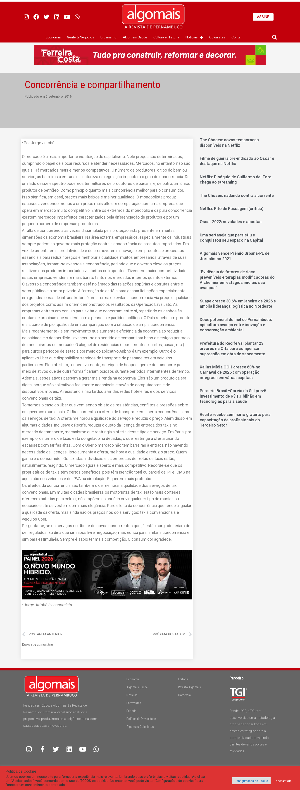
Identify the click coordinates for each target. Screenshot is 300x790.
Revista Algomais (189, 687)
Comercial (184, 695)
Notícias (132, 695)
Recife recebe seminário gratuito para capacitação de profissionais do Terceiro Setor (235, 419)
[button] (274, 37)
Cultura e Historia (166, 37)
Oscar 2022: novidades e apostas (231, 221)
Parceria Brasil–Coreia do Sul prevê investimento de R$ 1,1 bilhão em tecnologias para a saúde (233, 396)
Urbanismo (108, 37)
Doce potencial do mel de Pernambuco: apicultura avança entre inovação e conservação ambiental (236, 325)
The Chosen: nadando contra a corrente (237, 195)
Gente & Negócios (80, 37)
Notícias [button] (194, 37)
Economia (53, 37)
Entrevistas (133, 703)
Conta (235, 37)
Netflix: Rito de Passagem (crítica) (231, 208)
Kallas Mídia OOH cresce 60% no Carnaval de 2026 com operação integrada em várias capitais (230, 372)
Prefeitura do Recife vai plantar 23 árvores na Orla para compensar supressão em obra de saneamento (232, 348)
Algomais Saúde (135, 37)
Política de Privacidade (141, 719)
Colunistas (217, 37)
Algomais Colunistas (140, 727)
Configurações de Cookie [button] (251, 781)
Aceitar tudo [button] (284, 781)
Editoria (131, 711)
